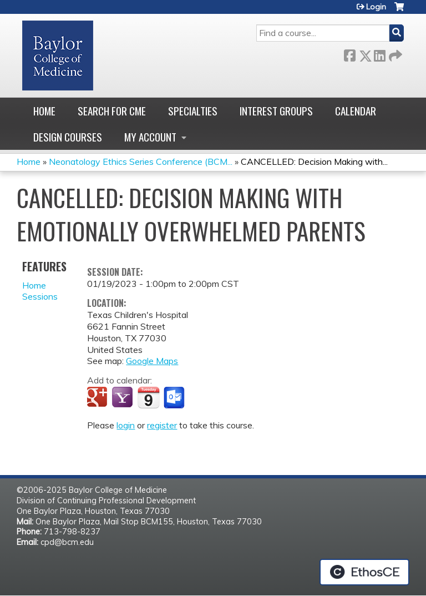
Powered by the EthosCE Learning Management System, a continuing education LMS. (364, 572)
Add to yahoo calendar (123, 398)
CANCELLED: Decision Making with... (314, 161)
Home (44, 111)
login (125, 425)
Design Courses (67, 137)
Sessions (40, 296)
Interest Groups (276, 111)
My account (150, 137)
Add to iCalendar (148, 397)
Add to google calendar (98, 398)
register (162, 425)
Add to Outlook (175, 398)
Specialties (192, 111)
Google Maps (152, 360)
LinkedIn (379, 53)
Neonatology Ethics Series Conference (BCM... (140, 161)
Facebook (349, 53)
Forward (394, 53)
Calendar (355, 111)
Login (376, 7)
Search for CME (112, 111)
